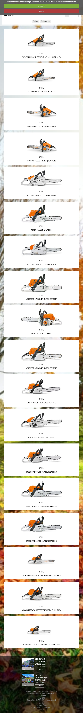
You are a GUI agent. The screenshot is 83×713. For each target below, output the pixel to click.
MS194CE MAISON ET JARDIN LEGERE (41, 195)
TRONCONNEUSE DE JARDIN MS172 (41, 92)
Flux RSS (41, 698)
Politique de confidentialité (41, 707)
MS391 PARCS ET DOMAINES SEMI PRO (41, 541)
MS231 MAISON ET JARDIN (41, 230)
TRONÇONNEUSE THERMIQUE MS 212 (41, 161)
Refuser (41, 11)
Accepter (41, 6)
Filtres (35, 21)
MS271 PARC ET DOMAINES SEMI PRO (41, 403)
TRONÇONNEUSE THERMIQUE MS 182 (41, 126)
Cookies (42, 703)
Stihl (41, 53)
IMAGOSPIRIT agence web (46, 700)
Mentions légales (41, 705)
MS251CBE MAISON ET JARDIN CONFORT (41, 368)
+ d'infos (39, 670)
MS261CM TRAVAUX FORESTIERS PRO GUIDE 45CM (41, 576)
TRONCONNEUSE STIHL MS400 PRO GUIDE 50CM (41, 645)
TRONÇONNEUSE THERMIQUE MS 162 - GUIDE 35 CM (41, 57)
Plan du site (41, 696)
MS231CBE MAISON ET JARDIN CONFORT (41, 299)
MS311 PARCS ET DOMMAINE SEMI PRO (41, 506)
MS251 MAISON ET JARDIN (41, 334)
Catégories (45, 21)
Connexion (41, 709)
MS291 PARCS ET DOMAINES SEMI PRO (41, 472)
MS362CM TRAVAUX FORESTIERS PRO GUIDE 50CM (41, 610)
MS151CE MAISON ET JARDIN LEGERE (41, 265)
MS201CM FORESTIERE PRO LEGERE (42, 437)
